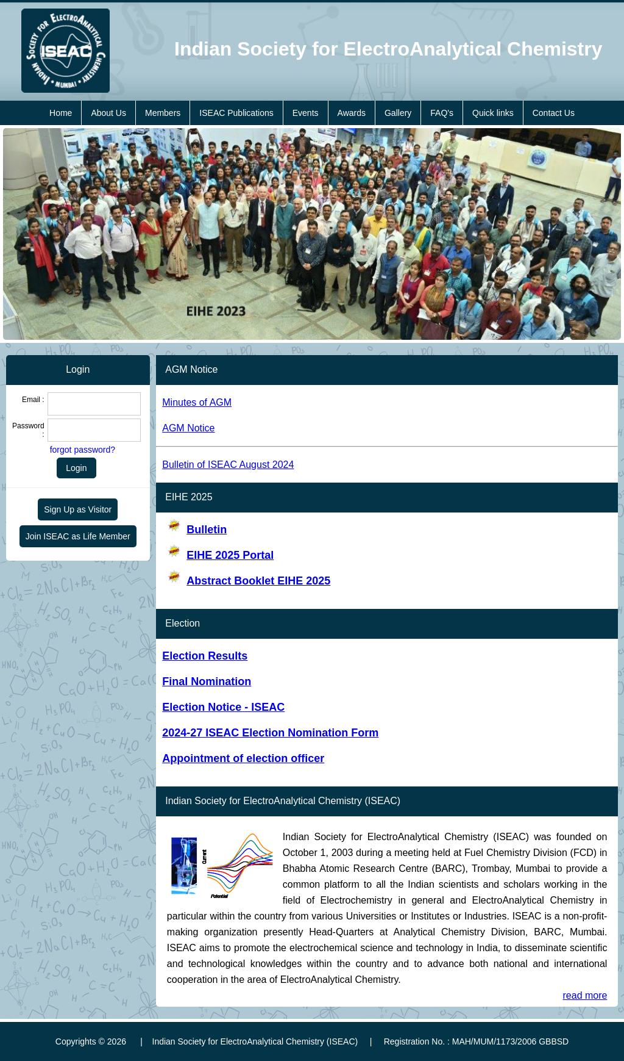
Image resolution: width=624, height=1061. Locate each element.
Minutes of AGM (197, 402)
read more (585, 995)
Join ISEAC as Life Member (78, 536)
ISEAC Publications (236, 113)
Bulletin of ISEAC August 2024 (228, 464)
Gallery (398, 113)
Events (305, 113)
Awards (352, 113)
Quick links (493, 113)
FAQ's (441, 113)
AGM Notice (188, 428)
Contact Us (554, 113)
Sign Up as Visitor (78, 509)
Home (60, 113)
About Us (108, 113)
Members (162, 113)
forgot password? (82, 450)
